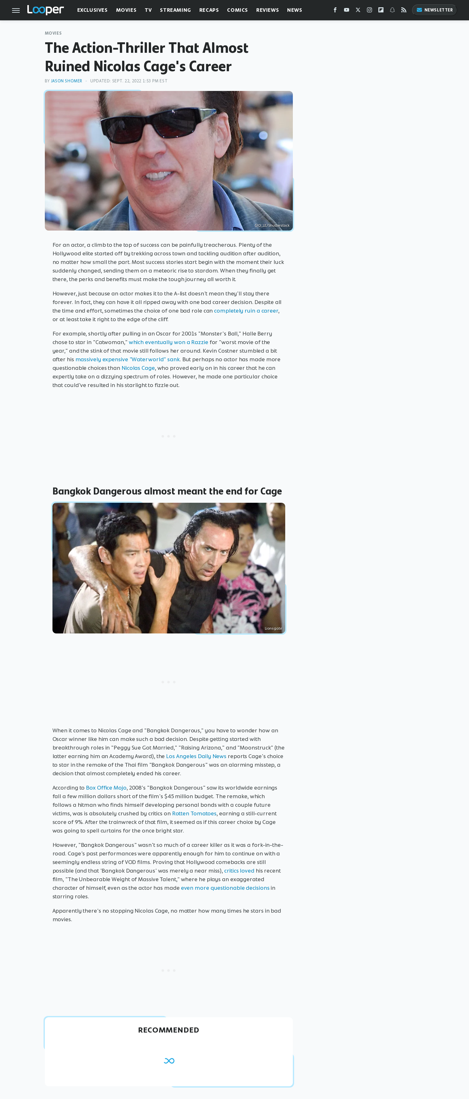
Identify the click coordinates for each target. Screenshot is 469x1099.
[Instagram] (369, 11)
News (294, 10)
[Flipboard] (381, 11)
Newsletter (434, 10)
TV (148, 10)
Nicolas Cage (138, 368)
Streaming (175, 10)
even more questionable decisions (225, 888)
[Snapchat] (392, 11)
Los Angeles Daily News (196, 756)
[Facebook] (335, 11)
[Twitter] (358, 11)
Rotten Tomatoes (194, 813)
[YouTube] (346, 11)
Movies (126, 10)
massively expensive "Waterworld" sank (127, 359)
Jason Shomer (66, 81)
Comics (237, 10)
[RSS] (404, 11)
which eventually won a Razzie (168, 342)
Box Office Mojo (106, 787)
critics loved (239, 870)
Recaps (209, 10)
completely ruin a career (246, 310)
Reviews (267, 10)
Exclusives (92, 10)
